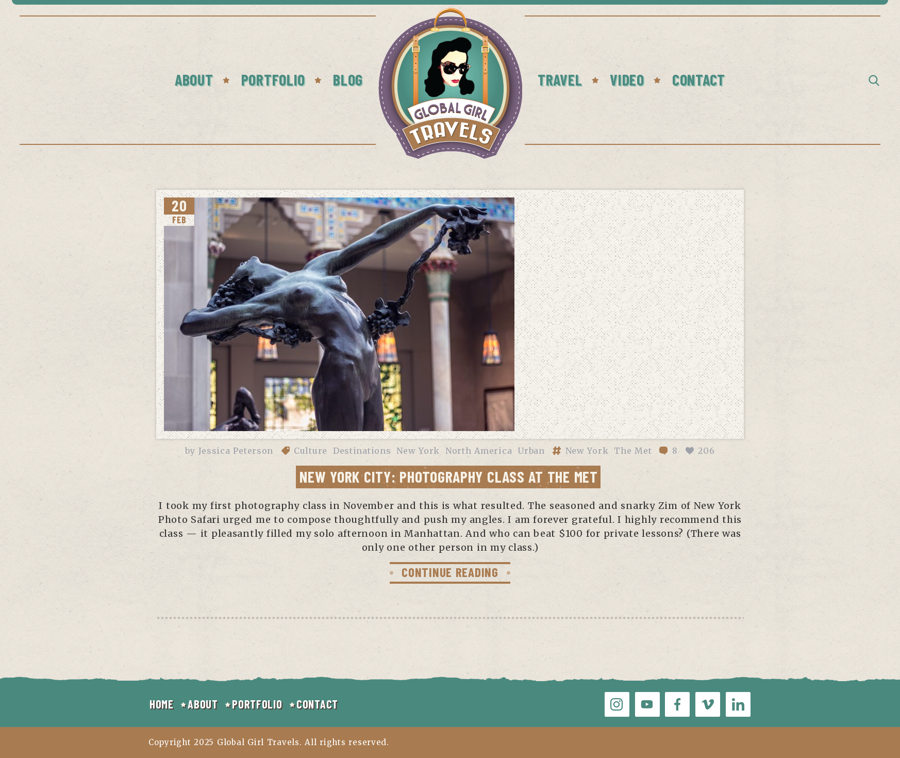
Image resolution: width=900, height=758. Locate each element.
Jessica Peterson (236, 451)
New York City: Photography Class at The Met (448, 476)
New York (418, 451)
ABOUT (203, 704)
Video (627, 79)
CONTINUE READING (450, 572)
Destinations (362, 451)
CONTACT (317, 704)
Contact (698, 79)
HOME (161, 704)
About (194, 79)
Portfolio (273, 79)
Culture (310, 451)
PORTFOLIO (257, 704)
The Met (633, 451)
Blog (348, 79)
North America (478, 451)
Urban (531, 451)
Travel (560, 79)
